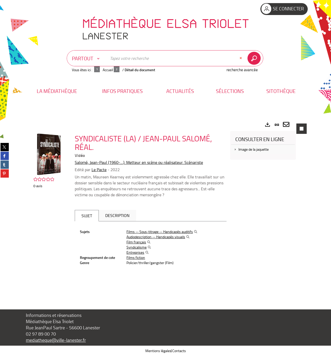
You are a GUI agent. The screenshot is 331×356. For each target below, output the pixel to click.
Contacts (179, 350)
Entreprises (135, 252)
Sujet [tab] (86, 216)
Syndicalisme (136, 247)
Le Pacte (99, 169)
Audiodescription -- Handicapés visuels (155, 236)
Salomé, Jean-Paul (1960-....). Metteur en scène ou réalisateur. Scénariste (139, 162)
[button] (56, 91)
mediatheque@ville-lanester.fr (56, 340)
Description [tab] (117, 215)
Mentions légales (158, 350)
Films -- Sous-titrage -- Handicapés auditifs (159, 231)
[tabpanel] (165, 207)
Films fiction (135, 257)
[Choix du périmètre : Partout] (87, 58)
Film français (136, 241)
